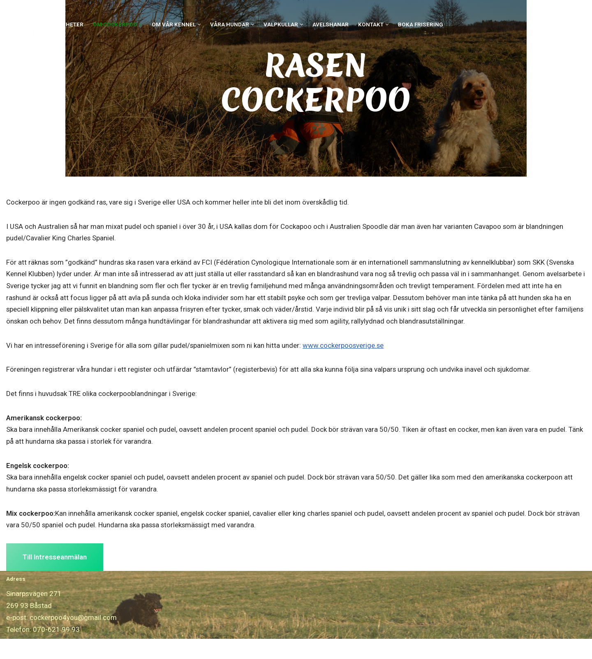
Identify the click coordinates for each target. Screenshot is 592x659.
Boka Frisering (420, 24)
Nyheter (70, 24)
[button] (140, 24)
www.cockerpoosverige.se (345, 364)
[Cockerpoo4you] (25, 24)
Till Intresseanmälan (55, 577)
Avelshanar (330, 24)
